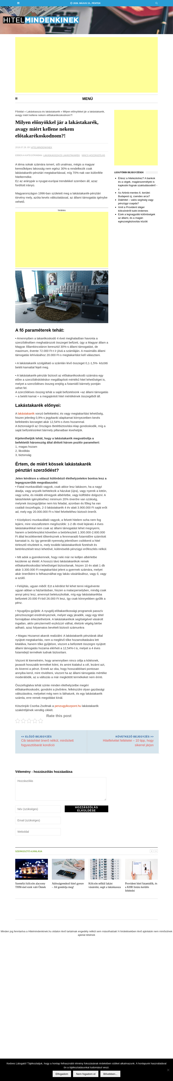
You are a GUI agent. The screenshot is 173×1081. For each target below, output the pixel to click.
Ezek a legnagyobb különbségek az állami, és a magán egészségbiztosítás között (136, 218)
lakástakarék (26, 413)
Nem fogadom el (85, 1073)
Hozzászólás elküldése (86, 809)
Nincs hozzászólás (93, 155)
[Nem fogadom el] (168, 1070)
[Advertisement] (56, 65)
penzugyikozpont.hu (68, 706)
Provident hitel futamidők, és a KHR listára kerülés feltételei (141, 887)
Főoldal (19, 111)
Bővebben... (110, 1073)
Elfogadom (62, 1073)
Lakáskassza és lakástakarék (43, 111)
